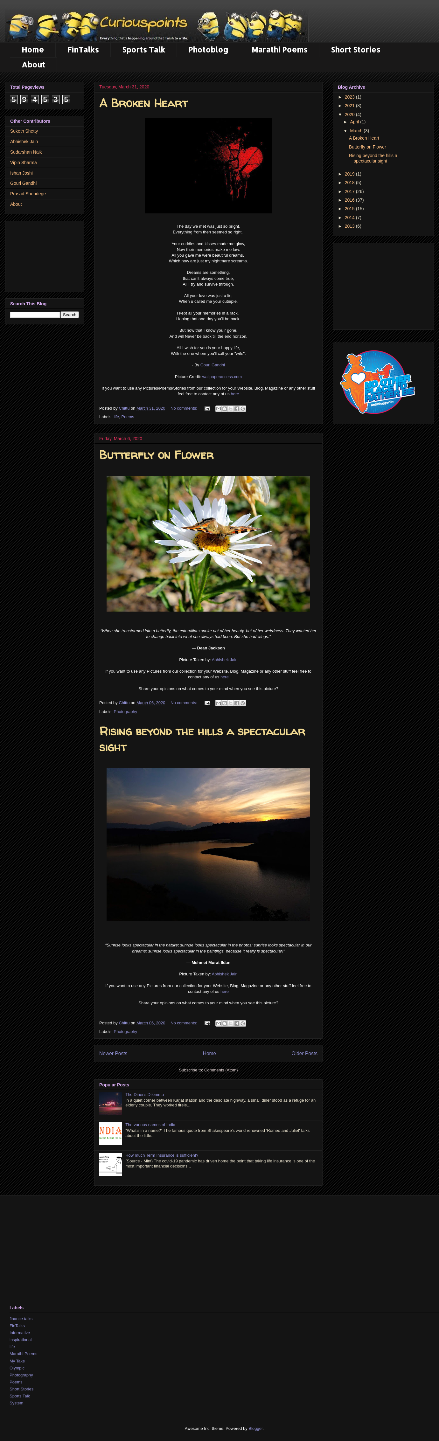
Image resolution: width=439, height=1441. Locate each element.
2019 (350, 174)
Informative (20, 1332)
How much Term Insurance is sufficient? (161, 1155)
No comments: (184, 408)
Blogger (255, 1428)
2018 (350, 182)
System (16, 1403)
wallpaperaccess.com (222, 376)
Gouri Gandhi (212, 365)
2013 (350, 226)
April (355, 121)
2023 (350, 97)
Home (33, 49)
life (116, 416)
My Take (17, 1361)
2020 (350, 114)
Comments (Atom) (221, 1070)
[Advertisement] (44, 255)
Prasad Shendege (28, 193)
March (357, 130)
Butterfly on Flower (156, 454)
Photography (125, 711)
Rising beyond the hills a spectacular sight (373, 158)
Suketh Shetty (24, 131)
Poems (127, 416)
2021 (350, 105)
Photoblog (208, 49)
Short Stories (355, 49)
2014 (350, 217)
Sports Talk (143, 49)
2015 (350, 208)
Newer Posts (113, 1053)
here (235, 393)
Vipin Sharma (23, 162)
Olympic (17, 1368)
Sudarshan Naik (26, 152)
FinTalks (83, 49)
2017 (350, 191)
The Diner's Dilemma (144, 1094)
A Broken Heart (143, 103)
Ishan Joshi (21, 173)
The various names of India (150, 1124)
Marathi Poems (280, 49)
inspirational (20, 1339)
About (33, 64)
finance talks (21, 1318)
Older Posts (304, 1053)
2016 (350, 200)
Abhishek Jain (225, 659)
